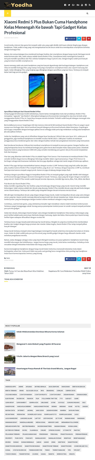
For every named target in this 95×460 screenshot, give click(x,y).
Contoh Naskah (8, 390)
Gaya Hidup (61, 394)
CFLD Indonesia (81, 387)
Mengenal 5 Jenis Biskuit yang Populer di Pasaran (36, 340)
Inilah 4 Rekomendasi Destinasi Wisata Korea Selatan (37, 328)
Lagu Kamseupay (45, 410)
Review (87, 430)
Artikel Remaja (37, 383)
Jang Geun (6, 406)
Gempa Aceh (85, 394)
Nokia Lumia (7, 422)
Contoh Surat (38, 390)
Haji (45, 398)
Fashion (5, 394)
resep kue (64, 430)
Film (12, 394)
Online (52, 422)
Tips (42, 442)
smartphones (44, 438)
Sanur (35, 434)
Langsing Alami (60, 410)
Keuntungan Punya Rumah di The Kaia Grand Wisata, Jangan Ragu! (43, 364)
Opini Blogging (63, 422)
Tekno (20, 442)
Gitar (15, 398)
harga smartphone (9, 402)
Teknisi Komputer (9, 442)
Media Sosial (69, 414)
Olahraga (43, 422)
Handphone (54, 398)
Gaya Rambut (73, 394)
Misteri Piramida (45, 418)
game (52, 394)
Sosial (70, 438)
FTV (36, 394)
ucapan (86, 442)
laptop (71, 410)
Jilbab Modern (18, 406)
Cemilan (57, 387)
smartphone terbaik (28, 438)
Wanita (13, 446)
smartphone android (77, 434)
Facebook (87, 390)
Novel (33, 422)
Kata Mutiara (40, 406)
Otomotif (76, 422)
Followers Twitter (24, 394)
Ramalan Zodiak (52, 430)
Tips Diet (50, 442)
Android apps (7, 383)
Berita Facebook (76, 383)
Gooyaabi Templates (42, 457)
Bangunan (63, 383)
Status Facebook (82, 438)
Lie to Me (5, 414)
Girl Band (6, 398)
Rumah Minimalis (16, 434)
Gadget (44, 394)
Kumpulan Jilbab (23, 410)
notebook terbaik (21, 422)
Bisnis (19, 387)
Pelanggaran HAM (27, 426)
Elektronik (77, 390)
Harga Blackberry (68, 398)
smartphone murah (9, 438)
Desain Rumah (52, 390)
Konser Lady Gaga (78, 406)
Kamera (30, 406)
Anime (18, 383)
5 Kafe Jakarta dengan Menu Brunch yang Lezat (35, 352)
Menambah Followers (10, 418)
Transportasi (75, 442)
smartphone (5, 256)
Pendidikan (40, 426)
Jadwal (84, 402)
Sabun (28, 434)
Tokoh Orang (61, 442)
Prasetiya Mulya (64, 426)
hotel (46, 402)
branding (47, 387)
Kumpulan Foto (8, 410)
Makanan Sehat (40, 414)
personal (51, 426)
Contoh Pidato (24, 390)
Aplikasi (26, 383)
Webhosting (23, 446)
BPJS (39, 387)
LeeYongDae (82, 410)
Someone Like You (58, 438)
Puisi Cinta (16, 430)
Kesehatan (64, 406)
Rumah (5, 434)
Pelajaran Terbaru (9, 426)
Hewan (22, 402)
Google (23, 398)
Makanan (27, 414)
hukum (53, 402)
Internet (74, 402)
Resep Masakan (76, 430)
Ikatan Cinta (64, 402)
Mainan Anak (17, 414)
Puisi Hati (26, 430)
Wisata (33, 446)
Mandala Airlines (55, 414)
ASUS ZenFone (51, 383)
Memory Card (82, 414)
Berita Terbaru (8, 387)
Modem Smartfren (61, 418)
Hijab (39, 402)
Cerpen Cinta (67, 387)
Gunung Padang (35, 398)
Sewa (42, 434)
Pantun (86, 422)
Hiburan (31, 402)
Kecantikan (52, 406)
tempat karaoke (32, 442)
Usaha (4, 446)
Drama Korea (65, 390)
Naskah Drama (76, 418)
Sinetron (50, 434)
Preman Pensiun (78, 426)
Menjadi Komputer (29, 418)
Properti (5, 430)
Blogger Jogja (29, 387)
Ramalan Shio (37, 430)
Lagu (34, 410)
